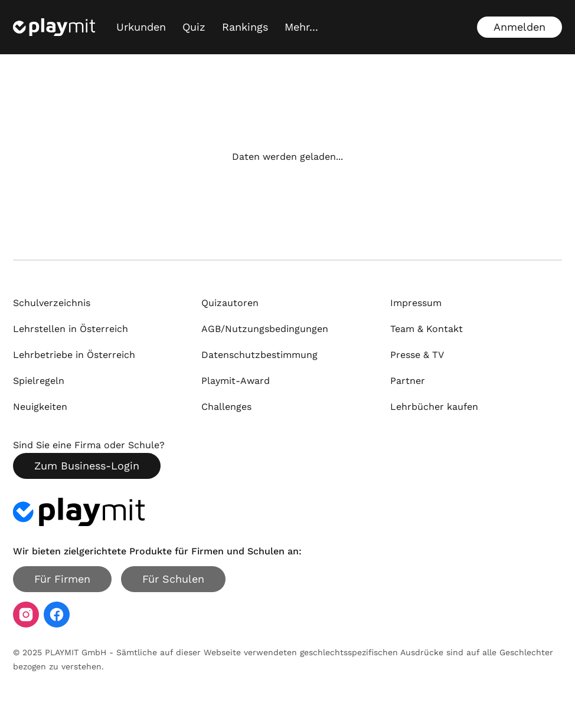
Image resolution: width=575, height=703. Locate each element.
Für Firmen (62, 579)
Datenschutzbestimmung (259, 354)
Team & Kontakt (426, 328)
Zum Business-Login (86, 465)
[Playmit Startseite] (54, 27)
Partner (407, 380)
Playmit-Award (235, 380)
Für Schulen (173, 579)
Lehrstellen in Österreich (70, 328)
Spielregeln (38, 380)
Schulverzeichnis (51, 302)
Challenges (226, 406)
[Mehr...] (301, 27)
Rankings (245, 27)
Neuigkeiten (40, 406)
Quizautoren (230, 302)
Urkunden (141, 27)
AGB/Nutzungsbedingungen (264, 328)
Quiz (193, 27)
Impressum (416, 302)
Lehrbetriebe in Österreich (74, 354)
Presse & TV (417, 354)
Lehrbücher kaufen (434, 406)
